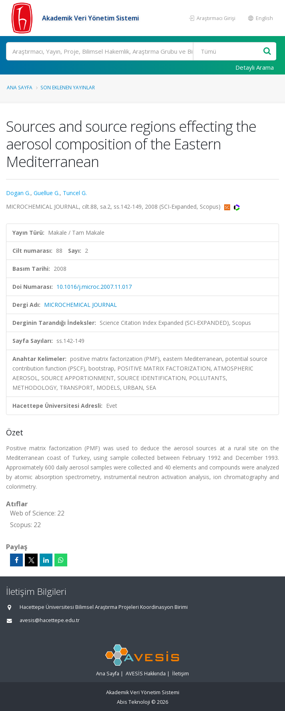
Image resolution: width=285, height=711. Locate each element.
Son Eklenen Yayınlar (67, 87)
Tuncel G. (75, 193)
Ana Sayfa (19, 87)
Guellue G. (47, 193)
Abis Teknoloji (133, 702)
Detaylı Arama (254, 67)
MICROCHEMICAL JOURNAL (80, 304)
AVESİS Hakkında (146, 673)
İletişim (180, 673)
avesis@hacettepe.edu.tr (50, 620)
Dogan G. (18, 193)
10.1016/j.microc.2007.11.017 (94, 286)
